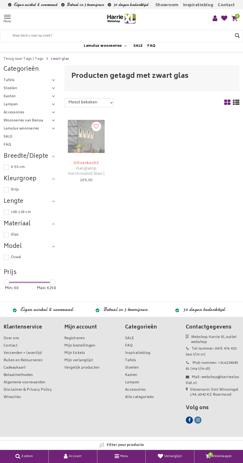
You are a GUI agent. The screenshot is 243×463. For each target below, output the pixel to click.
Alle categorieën (139, 397)
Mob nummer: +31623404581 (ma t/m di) (212, 366)
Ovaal (16, 257)
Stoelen (132, 368)
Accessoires (135, 390)
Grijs (15, 190)
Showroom (167, 5)
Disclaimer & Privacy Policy (28, 390)
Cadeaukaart (15, 368)
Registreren (74, 338)
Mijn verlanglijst (78, 360)
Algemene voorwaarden (24, 382)
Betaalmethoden (18, 375)
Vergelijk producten (81, 368)
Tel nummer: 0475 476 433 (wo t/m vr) (211, 352)
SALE (129, 338)
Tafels (130, 360)
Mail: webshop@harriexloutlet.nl (212, 380)
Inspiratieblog (198, 5)
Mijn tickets (74, 353)
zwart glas (60, 59)
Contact (226, 5)
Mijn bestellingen (79, 346)
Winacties (12, 397)
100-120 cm (21, 212)
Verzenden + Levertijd (23, 353)
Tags (39, 59)
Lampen (132, 382)
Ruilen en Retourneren (23, 360)
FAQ (129, 346)
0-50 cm (18, 167)
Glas (15, 235)
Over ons (11, 338)
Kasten (131, 375)
